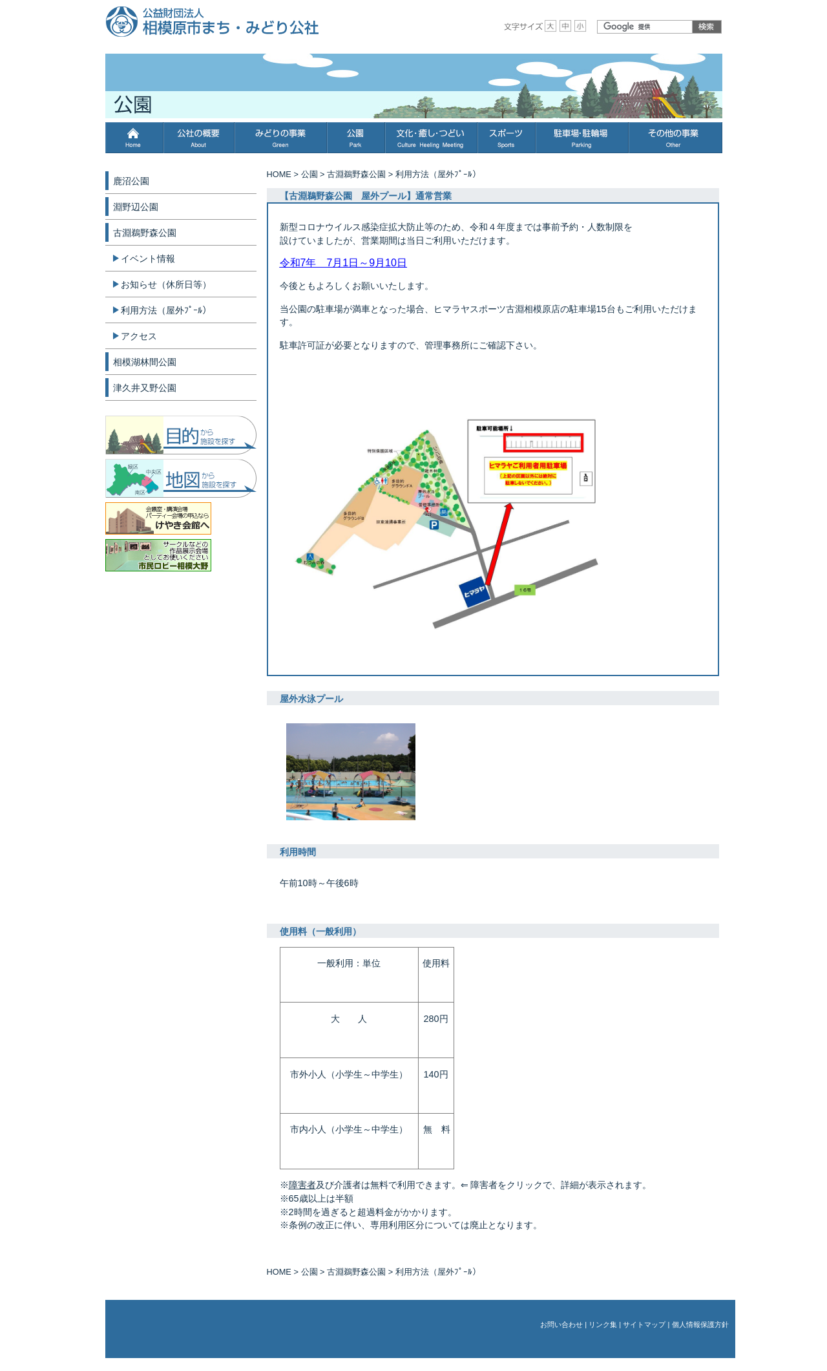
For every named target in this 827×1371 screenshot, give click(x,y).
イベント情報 (148, 258)
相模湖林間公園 (144, 362)
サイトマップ (644, 1324)
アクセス (139, 336)
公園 (309, 174)
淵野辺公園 (135, 207)
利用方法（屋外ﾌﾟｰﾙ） (166, 310)
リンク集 (603, 1324)
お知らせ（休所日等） (166, 284)
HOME (279, 174)
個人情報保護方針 (700, 1324)
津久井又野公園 (144, 388)
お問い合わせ (561, 1324)
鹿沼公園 (131, 181)
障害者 (302, 1185)
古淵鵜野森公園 (356, 174)
